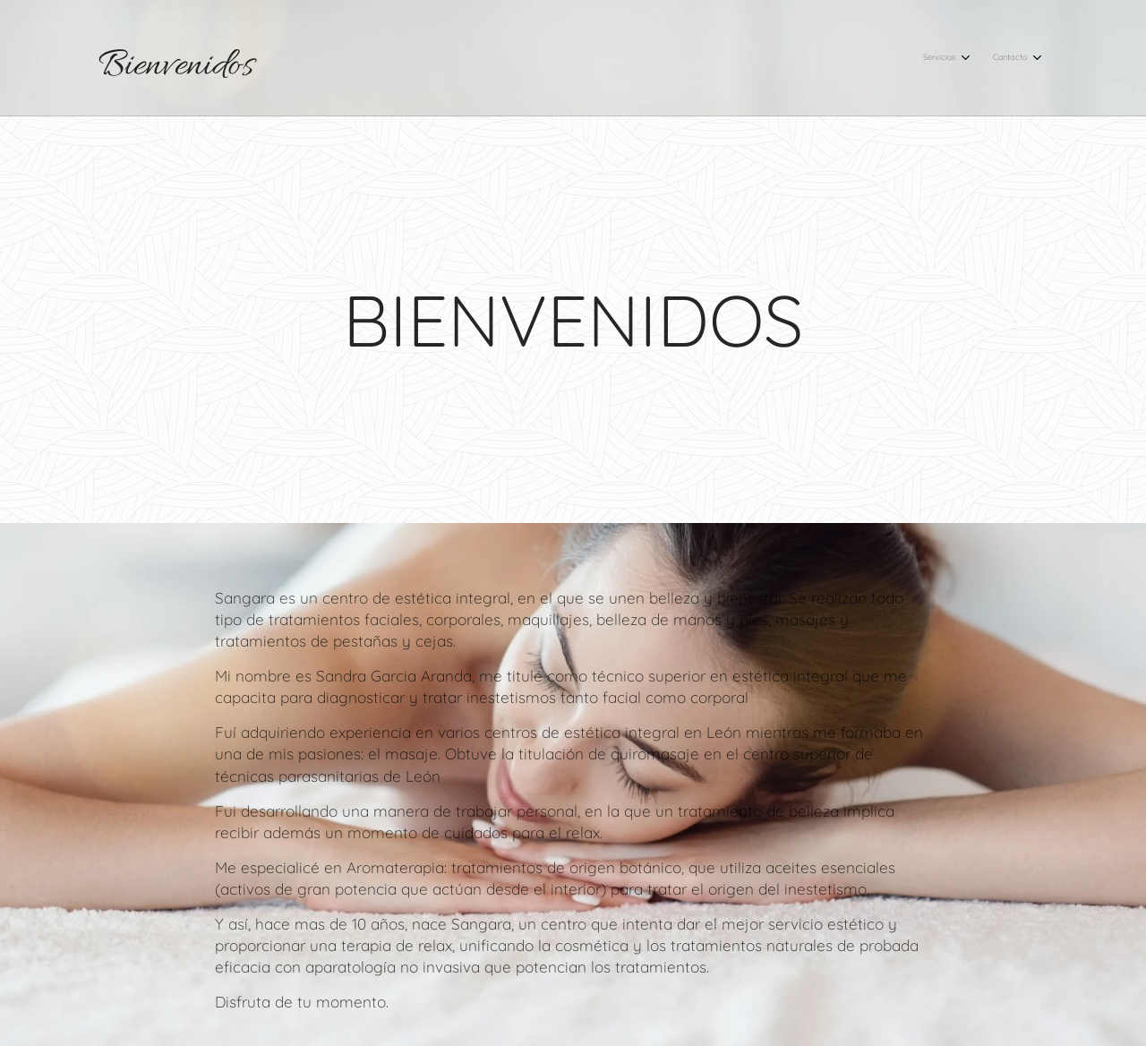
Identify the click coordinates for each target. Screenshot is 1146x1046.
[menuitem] (999, 58)
